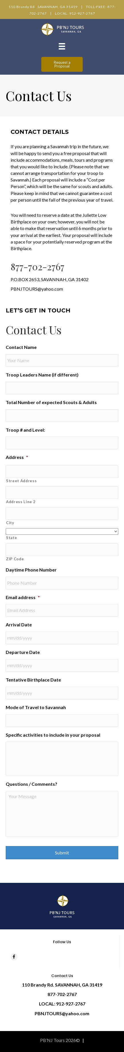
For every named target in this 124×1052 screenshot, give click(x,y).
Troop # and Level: (25, 430)
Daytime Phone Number (31, 569)
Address (17, 457)
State (11, 537)
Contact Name (21, 347)
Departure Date (23, 652)
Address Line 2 (21, 501)
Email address (23, 597)
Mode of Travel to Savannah (36, 707)
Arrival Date (19, 624)
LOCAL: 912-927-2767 (75, 13)
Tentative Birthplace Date (33, 679)
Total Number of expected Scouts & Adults (51, 402)
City (10, 522)
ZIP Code (15, 559)
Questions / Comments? (31, 784)
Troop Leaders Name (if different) (42, 374)
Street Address (21, 480)
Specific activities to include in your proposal (53, 735)
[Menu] (62, 46)
